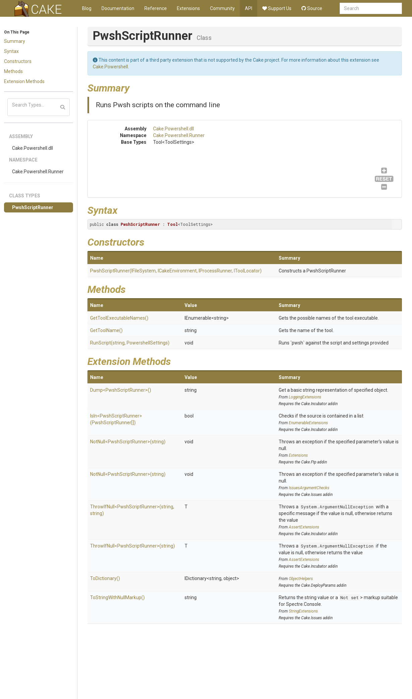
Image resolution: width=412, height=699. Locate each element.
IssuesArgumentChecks (309, 488)
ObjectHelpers (301, 578)
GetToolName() (106, 330)
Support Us (276, 8)
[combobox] (371, 8)
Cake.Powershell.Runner (38, 171)
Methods (13, 71)
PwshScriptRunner (32, 207)
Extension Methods (24, 81)
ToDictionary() (105, 578)
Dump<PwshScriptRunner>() (120, 390)
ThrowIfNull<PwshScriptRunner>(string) (132, 546)
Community (222, 8)
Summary (14, 41)
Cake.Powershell (110, 66)
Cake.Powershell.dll (32, 148)
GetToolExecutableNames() (119, 318)
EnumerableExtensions (308, 423)
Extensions (188, 8)
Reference (155, 8)
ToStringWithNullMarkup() (117, 597)
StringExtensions (303, 611)
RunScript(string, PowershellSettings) (129, 342)
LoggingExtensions (305, 397)
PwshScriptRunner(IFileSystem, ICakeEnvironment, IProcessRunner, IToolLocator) (176, 270)
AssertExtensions (304, 527)
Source (311, 8)
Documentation (117, 8)
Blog (86, 8)
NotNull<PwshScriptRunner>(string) (127, 441)
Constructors (17, 61)
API (248, 8)
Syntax (11, 51)
